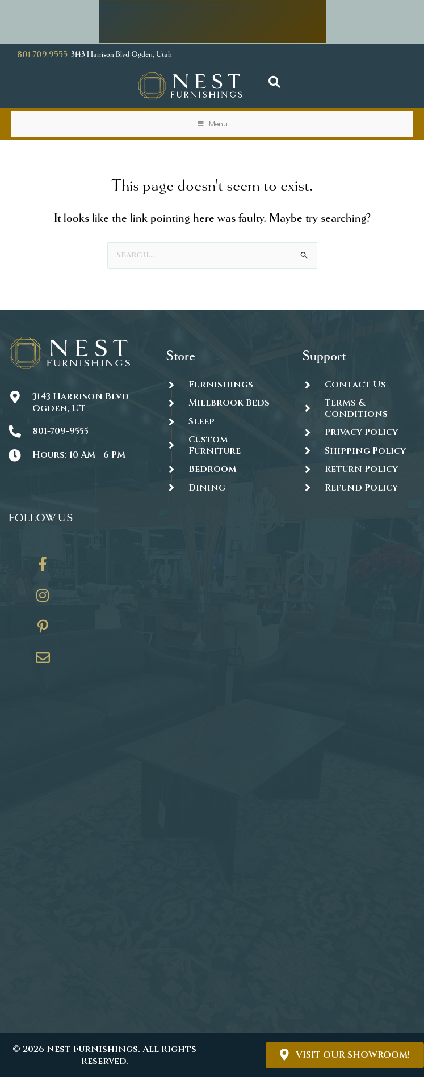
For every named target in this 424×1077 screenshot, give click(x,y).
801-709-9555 (42, 54)
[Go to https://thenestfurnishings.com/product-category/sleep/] (222, 421)
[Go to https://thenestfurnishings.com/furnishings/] (222, 384)
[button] (274, 82)
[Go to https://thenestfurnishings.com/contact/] (43, 662)
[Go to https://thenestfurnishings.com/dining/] (222, 488)
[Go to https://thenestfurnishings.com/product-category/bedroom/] (222, 469)
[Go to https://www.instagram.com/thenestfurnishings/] (43, 599)
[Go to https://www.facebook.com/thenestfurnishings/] (43, 568)
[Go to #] (358, 451)
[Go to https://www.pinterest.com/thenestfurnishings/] (43, 630)
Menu (212, 124)
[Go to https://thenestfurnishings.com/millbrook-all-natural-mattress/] (222, 403)
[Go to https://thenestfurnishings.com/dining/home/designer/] (222, 445)
